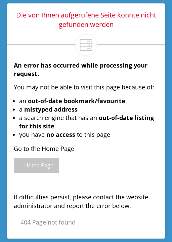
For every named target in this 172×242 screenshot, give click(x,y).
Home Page (36, 165)
